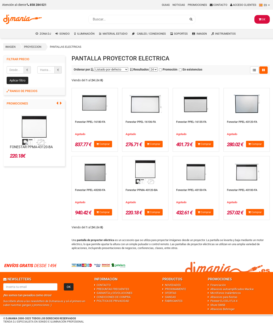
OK (69, 287)
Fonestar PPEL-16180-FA (90, 121)
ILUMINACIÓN (85, 33)
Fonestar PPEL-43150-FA (191, 190)
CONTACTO (104, 285)
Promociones (197, 4)
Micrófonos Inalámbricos (225, 293)
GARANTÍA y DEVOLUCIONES (114, 293)
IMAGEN (201, 33)
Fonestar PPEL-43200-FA (90, 190)
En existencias (190, 69)
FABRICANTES (174, 301)
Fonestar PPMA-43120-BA (31, 147)
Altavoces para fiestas (223, 297)
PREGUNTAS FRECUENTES (113, 289)
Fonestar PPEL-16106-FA (141, 121)
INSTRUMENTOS (225, 33)
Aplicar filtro (17, 80)
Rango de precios (22, 91)
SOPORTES (181, 33)
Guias (166, 4)
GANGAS (170, 297)
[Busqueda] (137, 19)
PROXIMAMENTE (175, 289)
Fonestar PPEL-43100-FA (242, 190)
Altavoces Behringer (222, 309)
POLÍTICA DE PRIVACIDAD (113, 301)
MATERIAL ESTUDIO (115, 33)
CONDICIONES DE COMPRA (113, 297)
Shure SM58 (217, 305)
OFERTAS (170, 293)
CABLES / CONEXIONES (151, 33)
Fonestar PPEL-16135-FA (191, 121)
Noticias (178, 4)
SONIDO (64, 33)
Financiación (218, 285)
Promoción (168, 69)
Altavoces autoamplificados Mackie (232, 289)
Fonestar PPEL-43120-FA (242, 121)
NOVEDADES (173, 285)
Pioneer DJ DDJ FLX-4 (223, 301)
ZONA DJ (45, 33)
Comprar (103, 144)
